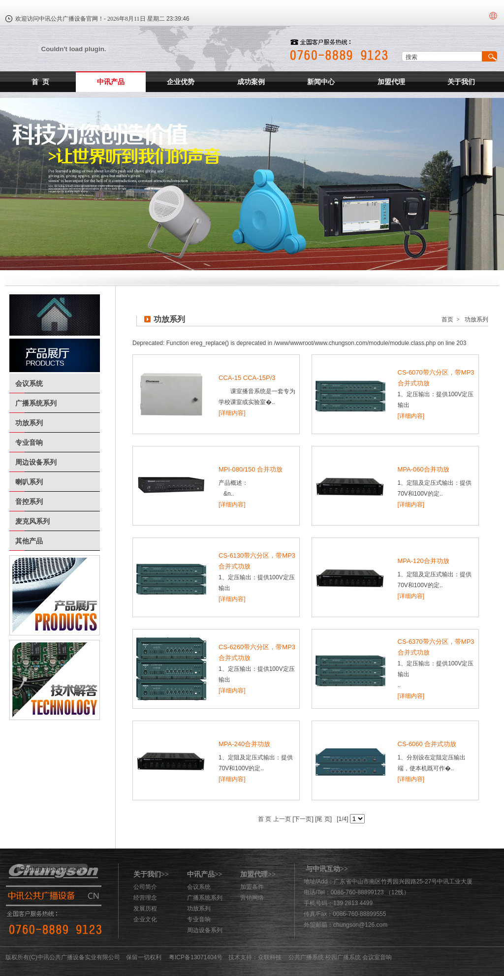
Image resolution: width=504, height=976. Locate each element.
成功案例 (251, 82)
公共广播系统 (306, 957)
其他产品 (29, 541)
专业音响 (29, 442)
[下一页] (302, 819)
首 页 (40, 82)
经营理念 (145, 897)
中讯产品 (111, 82)
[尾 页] (323, 819)
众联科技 (270, 957)
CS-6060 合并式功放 (427, 744)
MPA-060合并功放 (423, 469)
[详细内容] (232, 412)
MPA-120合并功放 (423, 561)
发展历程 (145, 908)
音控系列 (29, 501)
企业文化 (145, 919)
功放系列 (29, 423)
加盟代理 (391, 82)
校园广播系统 (343, 957)
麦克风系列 (32, 521)
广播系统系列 (36, 403)
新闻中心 (321, 82)
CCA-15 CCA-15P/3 (247, 377)
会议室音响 (377, 957)
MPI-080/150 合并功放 (251, 469)
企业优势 (180, 82)
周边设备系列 (36, 462)
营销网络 (252, 897)
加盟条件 (252, 886)
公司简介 (145, 886)
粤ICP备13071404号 (195, 957)
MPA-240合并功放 (244, 744)
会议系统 (29, 383)
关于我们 (461, 82)
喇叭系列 (29, 482)
